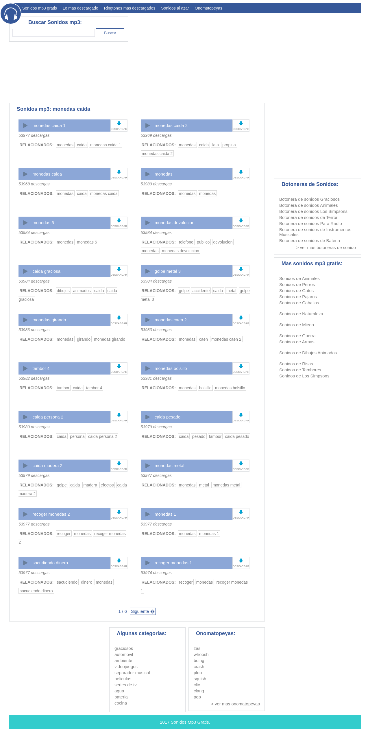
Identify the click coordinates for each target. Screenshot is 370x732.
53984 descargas (33, 232)
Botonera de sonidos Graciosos (309, 199)
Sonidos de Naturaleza (301, 313)
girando (83, 339)
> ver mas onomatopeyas (235, 703)
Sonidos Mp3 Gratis (190, 722)
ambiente (123, 660)
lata (215, 145)
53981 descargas (156, 378)
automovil (123, 654)
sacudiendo (67, 582)
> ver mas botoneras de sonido (326, 247)
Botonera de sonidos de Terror (308, 217)
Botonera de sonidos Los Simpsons (313, 211)
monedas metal (169, 465)
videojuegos (126, 666)
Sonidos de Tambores (300, 369)
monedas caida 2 (171, 125)
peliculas (122, 678)
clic (197, 684)
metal (231, 290)
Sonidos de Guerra (297, 335)
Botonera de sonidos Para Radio (310, 223)
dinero (86, 582)
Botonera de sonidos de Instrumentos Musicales (315, 232)
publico (203, 242)
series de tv (125, 684)
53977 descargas (33, 135)
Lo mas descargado (80, 8)
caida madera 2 (47, 465)
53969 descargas (156, 135)
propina (229, 145)
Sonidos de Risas (296, 363)
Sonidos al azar (175, 8)
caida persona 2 (47, 416)
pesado (199, 436)
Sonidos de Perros (297, 284)
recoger (64, 533)
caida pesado (167, 416)
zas (197, 648)
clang (199, 690)
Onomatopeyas (208, 8)
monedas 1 (165, 514)
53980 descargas (33, 427)
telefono (186, 242)
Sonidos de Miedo (296, 324)
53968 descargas (33, 184)
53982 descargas (33, 378)
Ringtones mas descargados (129, 8)
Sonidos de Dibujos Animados (308, 352)
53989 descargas (156, 184)
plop (198, 672)
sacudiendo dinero (50, 562)
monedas (65, 145)
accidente (201, 290)
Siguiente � (143, 611)
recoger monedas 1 (173, 562)
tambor (63, 388)
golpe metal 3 (168, 271)
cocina (120, 702)
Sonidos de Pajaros (298, 296)
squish (200, 678)
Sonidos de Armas (296, 341)
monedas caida (47, 174)
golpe (184, 290)
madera (90, 485)
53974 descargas (156, 572)
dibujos (63, 290)
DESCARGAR (119, 129)
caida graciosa (46, 271)
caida (81, 145)
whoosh (201, 654)
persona (77, 436)
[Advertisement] (255, 56)
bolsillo (205, 388)
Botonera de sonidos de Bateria (309, 240)
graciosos (123, 648)
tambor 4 (40, 368)
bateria (121, 696)
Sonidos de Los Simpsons (304, 375)
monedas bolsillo (171, 368)
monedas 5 (43, 222)
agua (119, 690)
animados (82, 290)
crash (199, 666)
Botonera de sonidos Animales (308, 205)
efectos (107, 485)
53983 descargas (33, 329)
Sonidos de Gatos (296, 290)
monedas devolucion (175, 222)
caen (203, 339)
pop (197, 696)
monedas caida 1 (48, 125)
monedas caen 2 (171, 319)
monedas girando (49, 319)
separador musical (132, 672)
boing (199, 660)
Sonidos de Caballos (299, 302)
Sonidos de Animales (299, 278)
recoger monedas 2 (51, 514)
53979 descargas (156, 427)
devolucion (223, 242)
